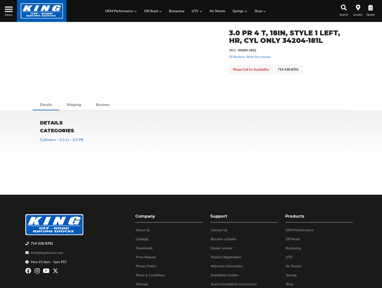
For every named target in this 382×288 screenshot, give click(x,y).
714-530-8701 (42, 242)
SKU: (233, 50)
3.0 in (64, 139)
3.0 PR (78, 139)
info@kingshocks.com (47, 252)
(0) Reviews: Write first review (249, 57)
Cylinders (48, 139)
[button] (121, 11)
